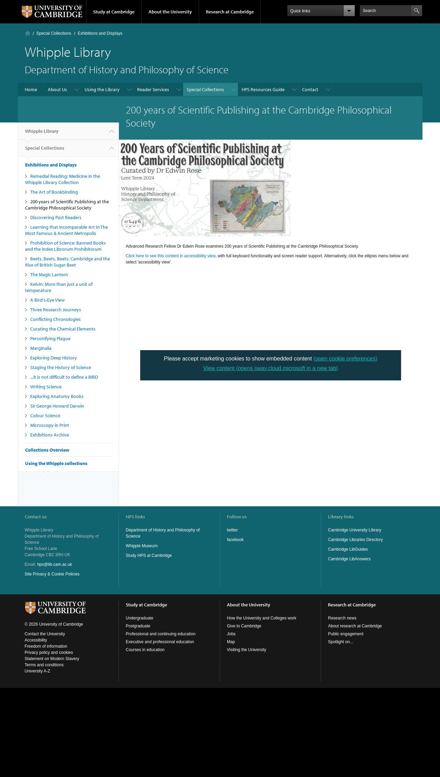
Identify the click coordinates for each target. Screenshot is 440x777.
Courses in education (145, 649)
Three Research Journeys (55, 309)
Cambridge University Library (354, 530)
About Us (57, 89)
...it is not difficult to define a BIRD (64, 377)
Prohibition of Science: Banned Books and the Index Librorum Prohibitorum (65, 246)
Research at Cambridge (230, 12)
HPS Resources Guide (263, 89)
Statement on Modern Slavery (52, 658)
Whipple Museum (142, 545)
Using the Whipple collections (56, 463)
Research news (342, 618)
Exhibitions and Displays (100, 33)
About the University (170, 12)
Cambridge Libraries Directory (355, 539)
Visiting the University (246, 649)
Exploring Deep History (53, 358)
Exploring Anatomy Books (57, 396)
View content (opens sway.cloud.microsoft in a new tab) (270, 368)
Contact (310, 89)
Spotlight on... (340, 641)
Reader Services (153, 89)
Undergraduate (139, 618)
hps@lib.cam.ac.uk (54, 564)
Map (231, 641)
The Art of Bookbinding (54, 192)
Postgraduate (138, 626)
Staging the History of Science (60, 367)
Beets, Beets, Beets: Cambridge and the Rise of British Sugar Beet (67, 262)
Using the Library (102, 89)
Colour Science (45, 415)
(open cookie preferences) (345, 358)
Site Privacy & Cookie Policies (52, 574)
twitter (232, 530)
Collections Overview (47, 450)
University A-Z (38, 671)
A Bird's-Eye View (47, 300)
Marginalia (41, 348)
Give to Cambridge (244, 626)
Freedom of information (46, 646)
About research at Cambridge (355, 626)
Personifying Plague (50, 338)
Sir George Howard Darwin (57, 406)
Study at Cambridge (113, 12)
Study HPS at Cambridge (149, 555)
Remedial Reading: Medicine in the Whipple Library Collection (62, 179)
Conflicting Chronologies (55, 319)
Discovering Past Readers (55, 217)
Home (28, 33)
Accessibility (36, 640)
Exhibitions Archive (49, 435)
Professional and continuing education (161, 634)
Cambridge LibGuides (348, 549)
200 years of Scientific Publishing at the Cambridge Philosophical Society (67, 204)
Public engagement (345, 634)
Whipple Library (41, 134)
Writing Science (46, 387)
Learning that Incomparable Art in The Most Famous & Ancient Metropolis (66, 230)
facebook (235, 539)
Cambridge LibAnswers (349, 559)
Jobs (231, 634)
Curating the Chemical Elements (63, 329)
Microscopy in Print (49, 425)
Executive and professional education (160, 641)
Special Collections (53, 33)
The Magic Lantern (49, 274)
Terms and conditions (44, 664)
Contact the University (45, 634)
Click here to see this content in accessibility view (171, 255)
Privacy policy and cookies (49, 652)
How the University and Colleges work (261, 618)
